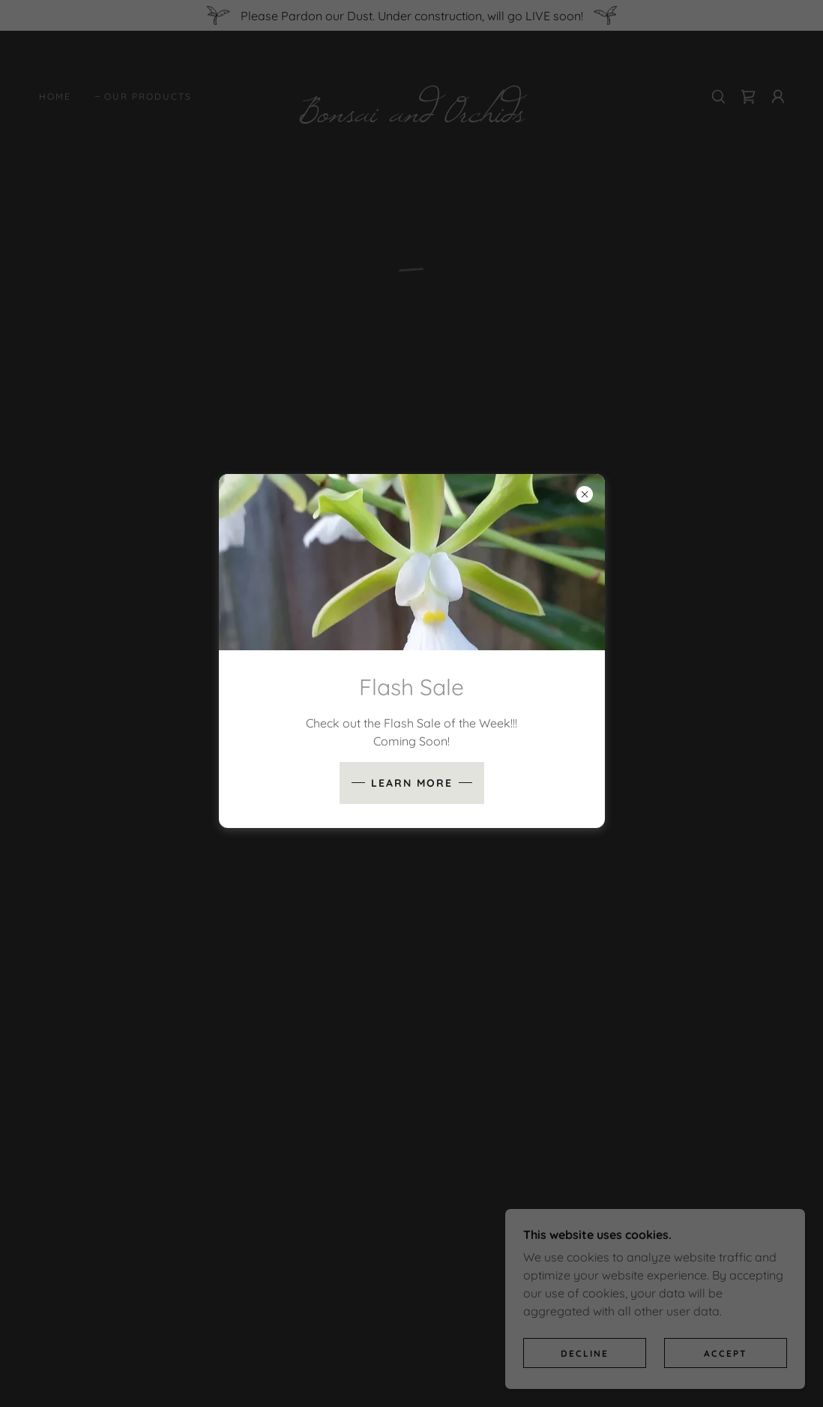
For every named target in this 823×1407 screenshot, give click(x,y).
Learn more (412, 783)
